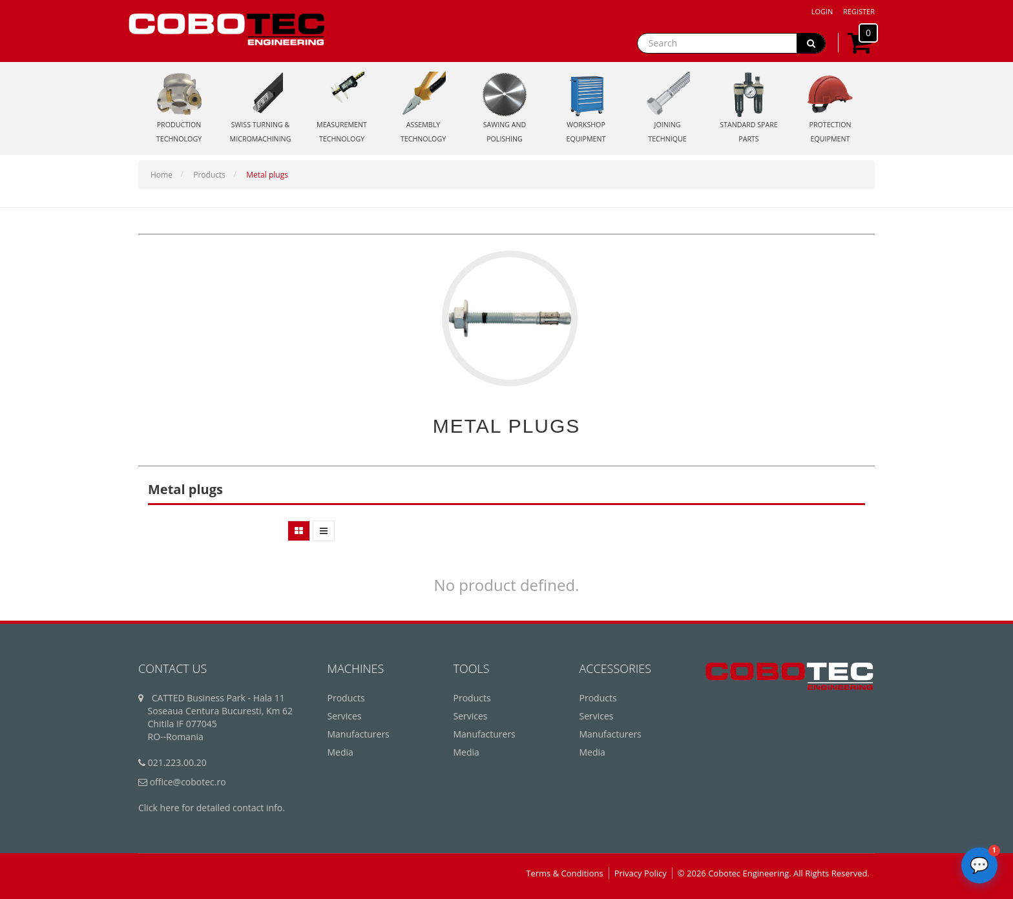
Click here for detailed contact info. (211, 807)
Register (859, 11)
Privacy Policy (640, 873)
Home (161, 174)
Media (340, 752)
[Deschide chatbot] (979, 865)
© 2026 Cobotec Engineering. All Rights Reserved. (774, 873)
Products (209, 174)
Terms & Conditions (564, 873)
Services (345, 716)
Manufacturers (359, 734)
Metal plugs (267, 174)
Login (822, 11)
